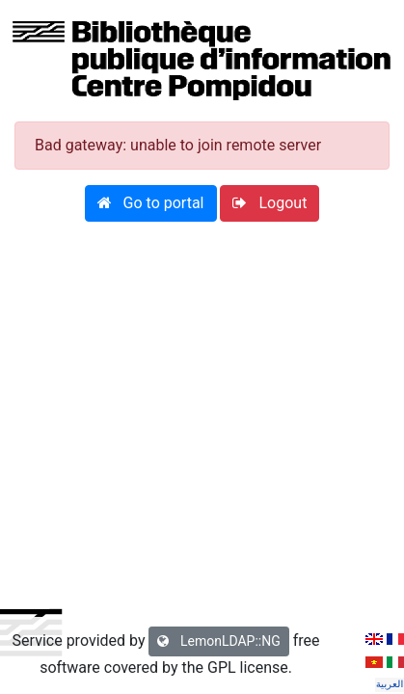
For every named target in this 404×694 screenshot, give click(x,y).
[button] (151, 203)
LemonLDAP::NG (218, 641)
